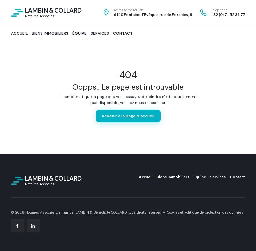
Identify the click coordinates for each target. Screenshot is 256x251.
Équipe (199, 176)
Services (218, 176)
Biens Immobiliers (172, 176)
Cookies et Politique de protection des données (205, 212)
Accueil (145, 176)
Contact (237, 176)
